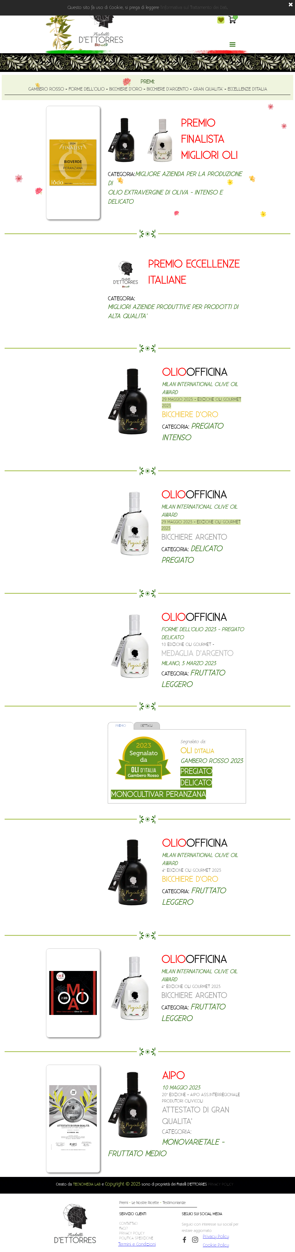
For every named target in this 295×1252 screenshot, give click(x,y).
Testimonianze (174, 1203)
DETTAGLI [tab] (147, 726)
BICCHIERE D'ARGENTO (167, 89)
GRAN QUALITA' (208, 89)
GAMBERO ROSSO (46, 89)
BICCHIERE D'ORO (125, 89)
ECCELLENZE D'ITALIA (247, 89)
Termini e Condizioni (137, 1244)
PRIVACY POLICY (220, 1184)
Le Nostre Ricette (145, 1203)
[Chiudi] (291, 4)
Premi (123, 1203)
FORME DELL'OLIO (87, 89)
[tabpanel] (147, 86)
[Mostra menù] (232, 44)
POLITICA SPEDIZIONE (136, 1238)
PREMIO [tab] (121, 726)
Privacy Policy (216, 1236)
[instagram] (195, 1240)
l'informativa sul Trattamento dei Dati (193, 7)
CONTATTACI (128, 1223)
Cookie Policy (216, 1245)
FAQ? (123, 1228)
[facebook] (184, 1240)
